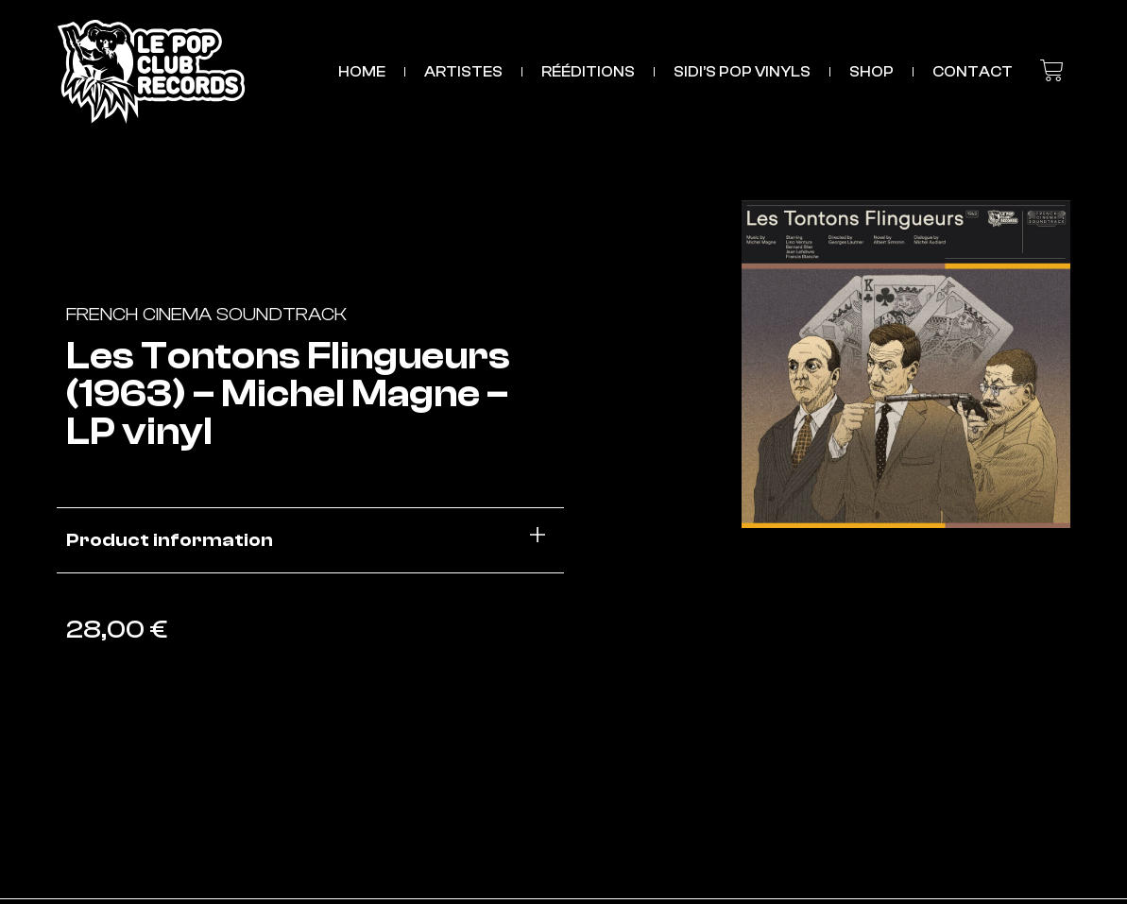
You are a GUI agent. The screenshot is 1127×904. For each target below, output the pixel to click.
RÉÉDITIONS (588, 71)
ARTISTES (463, 71)
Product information (169, 540)
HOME (361, 71)
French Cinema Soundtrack (206, 314)
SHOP (871, 71)
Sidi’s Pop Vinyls (742, 71)
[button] (310, 540)
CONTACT (972, 71)
